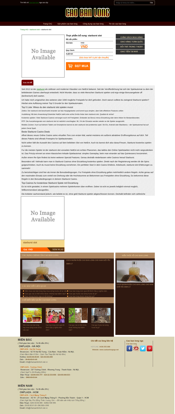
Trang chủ (24, 30)
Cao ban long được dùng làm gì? (82, 296)
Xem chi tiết (27, 83)
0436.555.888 (104, 347)
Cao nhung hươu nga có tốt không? (39, 296)
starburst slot (35, 30)
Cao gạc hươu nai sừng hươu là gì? (83, 294)
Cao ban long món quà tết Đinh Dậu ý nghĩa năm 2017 (55, 327)
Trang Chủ (47, 24)
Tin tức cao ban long (117, 24)
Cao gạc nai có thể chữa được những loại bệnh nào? (45, 294)
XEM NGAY (58, 249)
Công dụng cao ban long (93, 24)
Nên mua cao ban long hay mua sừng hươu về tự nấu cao (32, 327)
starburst (41, 89)
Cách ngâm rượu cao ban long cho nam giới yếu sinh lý (135, 286)
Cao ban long (34, 2)
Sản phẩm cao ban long (67, 24)
